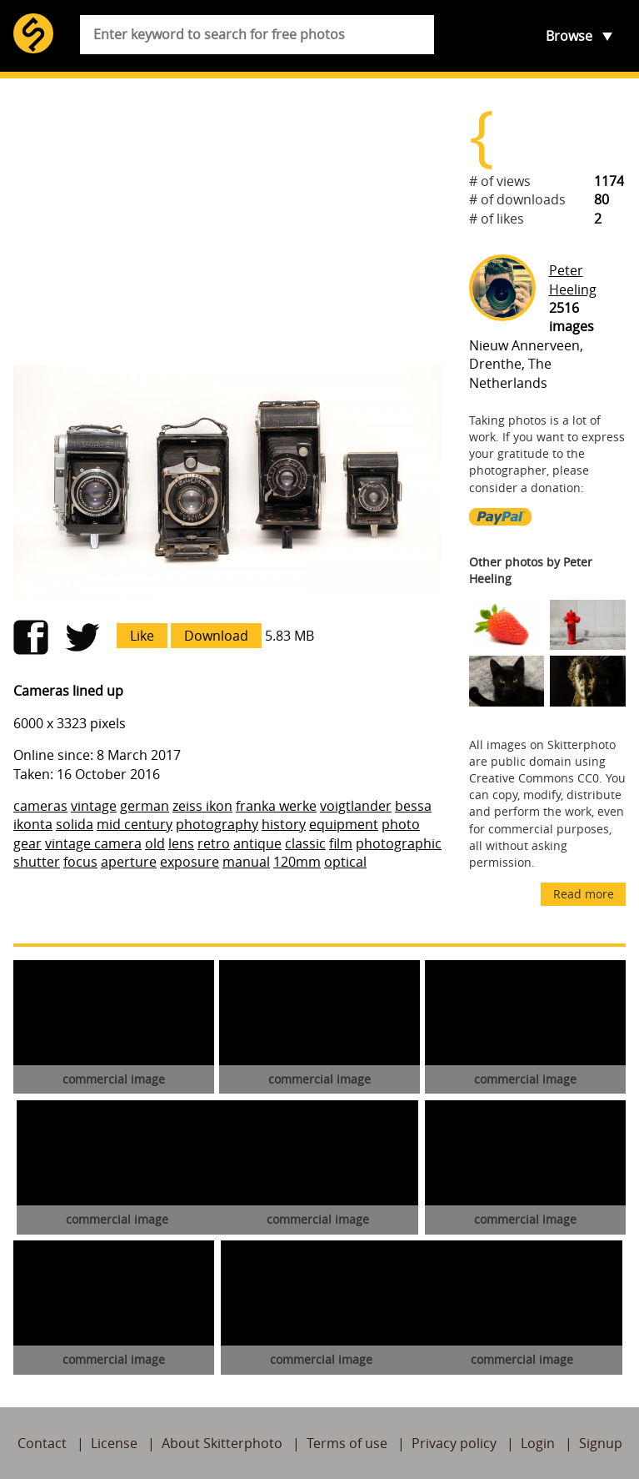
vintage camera (93, 843)
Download (216, 635)
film (340, 843)
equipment (343, 824)
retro (213, 843)
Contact (42, 1443)
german (144, 806)
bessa (413, 806)
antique (257, 843)
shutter (36, 862)
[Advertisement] (227, 222)
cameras (40, 806)
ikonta (32, 824)
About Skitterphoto (222, 1443)
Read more (583, 894)
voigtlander (356, 806)
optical (345, 862)
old (155, 843)
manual (246, 862)
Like (142, 635)
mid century (134, 824)
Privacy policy (454, 1443)
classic (305, 843)
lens (181, 843)
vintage (94, 806)
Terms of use (347, 1443)
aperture (129, 862)
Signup (600, 1443)
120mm (297, 862)
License (114, 1443)
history (284, 824)
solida (74, 824)
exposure (189, 862)
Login (538, 1443)
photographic (399, 843)
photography (217, 824)
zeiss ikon (202, 806)
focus (80, 862)
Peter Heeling (573, 279)
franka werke (276, 806)
